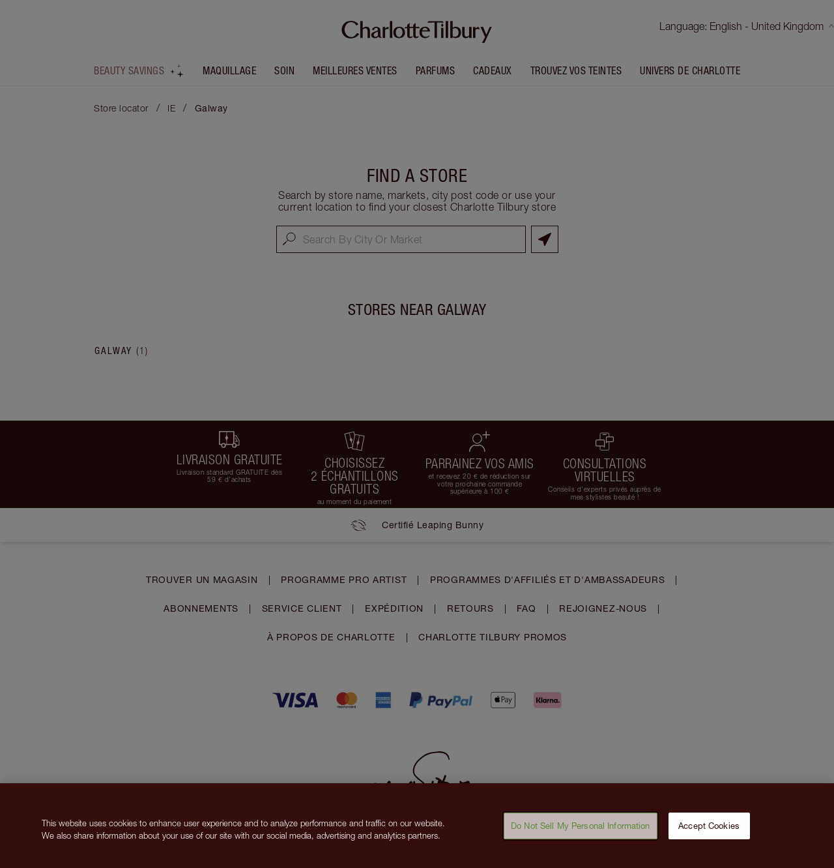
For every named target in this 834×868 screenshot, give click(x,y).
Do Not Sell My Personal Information (580, 833)
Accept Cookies (709, 833)
